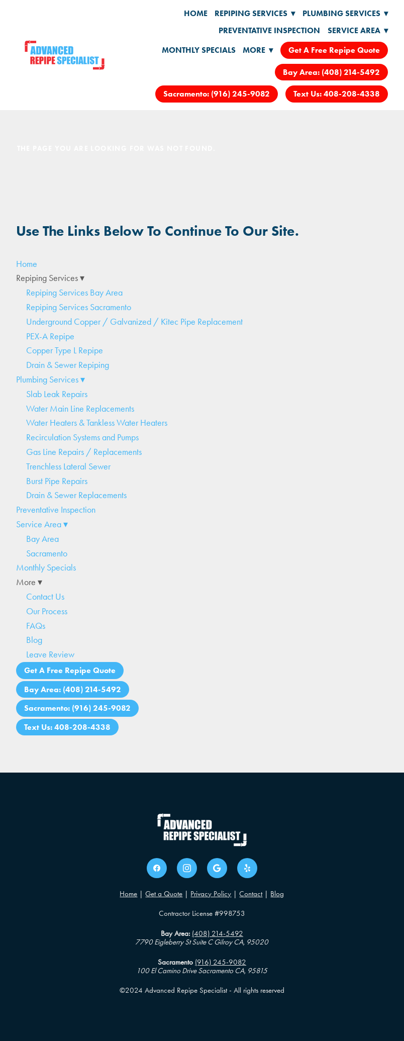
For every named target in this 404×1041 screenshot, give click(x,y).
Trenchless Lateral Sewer (68, 466)
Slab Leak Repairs (56, 394)
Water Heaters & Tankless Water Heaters (96, 422)
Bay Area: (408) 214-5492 (331, 72)
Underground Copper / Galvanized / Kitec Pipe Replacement (134, 321)
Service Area (358, 30)
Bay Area (42, 538)
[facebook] (157, 868)
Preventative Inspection (269, 30)
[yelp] (247, 868)
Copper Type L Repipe (64, 350)
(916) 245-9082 (220, 962)
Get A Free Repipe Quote (334, 50)
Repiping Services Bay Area (74, 292)
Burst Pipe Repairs (56, 481)
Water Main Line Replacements (80, 408)
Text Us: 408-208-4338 (336, 94)
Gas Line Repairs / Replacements (84, 451)
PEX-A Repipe (50, 336)
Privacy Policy (210, 893)
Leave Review (50, 654)
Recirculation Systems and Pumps (82, 437)
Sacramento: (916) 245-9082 (216, 94)
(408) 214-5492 (217, 933)
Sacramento (46, 553)
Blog (34, 639)
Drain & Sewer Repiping (67, 364)
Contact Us (45, 596)
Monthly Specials (199, 50)
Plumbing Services (345, 13)
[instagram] (187, 868)
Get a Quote (163, 893)
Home (196, 13)
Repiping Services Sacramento (78, 307)
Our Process (46, 611)
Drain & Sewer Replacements (76, 495)
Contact (250, 893)
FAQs (35, 625)
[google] (217, 868)
